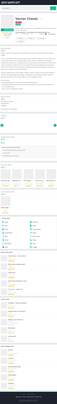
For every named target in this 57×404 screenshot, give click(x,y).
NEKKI (17, 34)
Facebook (19, 38)
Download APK (7, 29)
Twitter (29, 38)
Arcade (26, 16)
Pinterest (40, 38)
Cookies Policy (38, 397)
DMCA (24, 397)
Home (17, 16)
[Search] (28, 8)
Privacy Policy (30, 397)
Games (21, 16)
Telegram (19, 41)
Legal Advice (18, 397)
